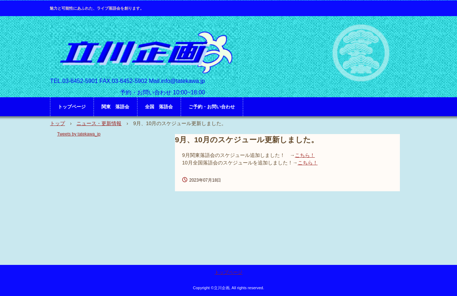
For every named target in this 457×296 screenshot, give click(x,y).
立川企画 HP (144, 52)
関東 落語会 (115, 106)
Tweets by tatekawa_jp (78, 134)
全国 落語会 (159, 106)
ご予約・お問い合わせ (212, 106)
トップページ (72, 106)
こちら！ (305, 155)
